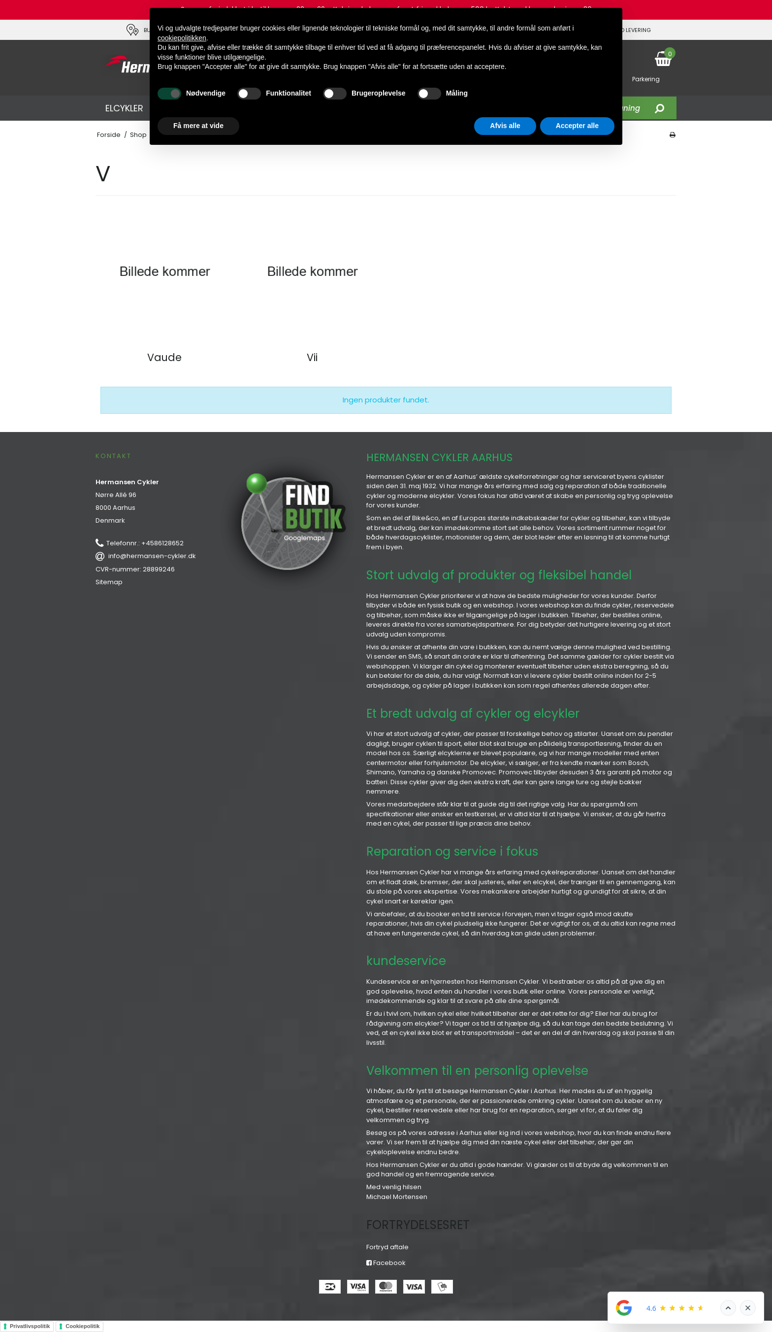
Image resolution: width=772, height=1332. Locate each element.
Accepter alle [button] (577, 126)
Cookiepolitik (82, 1326)
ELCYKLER (124, 108)
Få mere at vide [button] (198, 126)
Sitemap (109, 582)
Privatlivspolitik (30, 1326)
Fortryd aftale (387, 1247)
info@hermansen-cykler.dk (152, 556)
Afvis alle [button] (505, 126)
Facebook (386, 1262)
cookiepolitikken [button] (182, 38)
